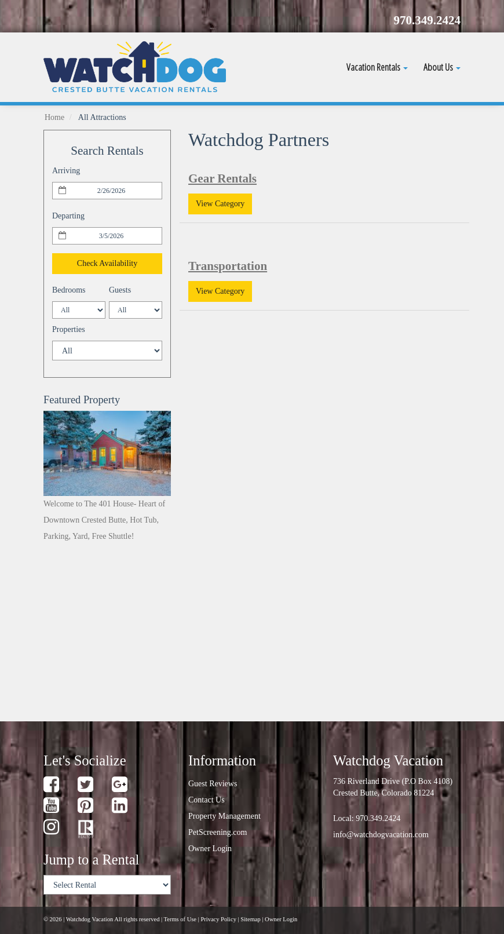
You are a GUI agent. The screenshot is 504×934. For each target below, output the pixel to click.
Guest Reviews (212, 783)
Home (54, 117)
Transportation (227, 266)
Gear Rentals (222, 178)
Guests (120, 290)
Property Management (224, 816)
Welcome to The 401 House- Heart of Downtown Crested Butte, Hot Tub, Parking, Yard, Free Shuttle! (104, 520)
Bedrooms (69, 290)
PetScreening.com (217, 832)
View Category (220, 203)
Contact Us (206, 800)
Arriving (66, 170)
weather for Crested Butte (104, 691)
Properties (68, 329)
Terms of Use (180, 919)
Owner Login (210, 848)
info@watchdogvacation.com (381, 834)
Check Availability (107, 263)
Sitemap (250, 919)
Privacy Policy (218, 919)
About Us (442, 67)
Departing (68, 215)
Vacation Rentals (377, 67)
